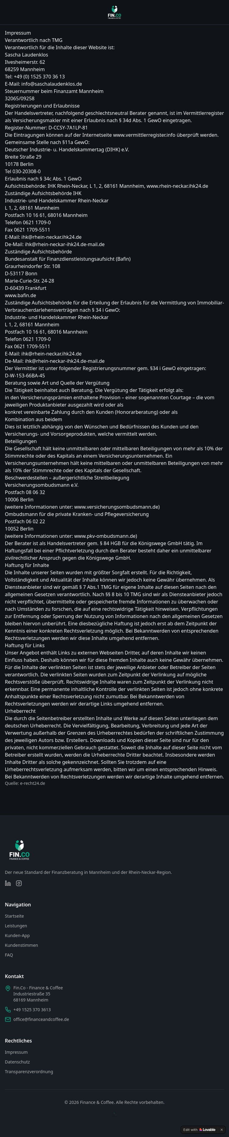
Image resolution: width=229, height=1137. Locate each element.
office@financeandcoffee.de (41, 1019)
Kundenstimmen (21, 945)
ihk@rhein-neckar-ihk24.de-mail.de (65, 244)
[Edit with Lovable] (199, 1129)
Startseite (14, 916)
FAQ (9, 955)
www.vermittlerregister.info (144, 135)
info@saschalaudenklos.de (51, 84)
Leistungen (16, 926)
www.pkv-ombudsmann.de (105, 536)
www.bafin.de (20, 295)
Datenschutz (17, 1062)
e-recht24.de (32, 783)
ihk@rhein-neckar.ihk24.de (51, 237)
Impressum (16, 1052)
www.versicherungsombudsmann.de (116, 506)
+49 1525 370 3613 (32, 1009)
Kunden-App (17, 935)
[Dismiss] (221, 1129)
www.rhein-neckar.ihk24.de (177, 186)
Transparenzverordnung (29, 1071)
